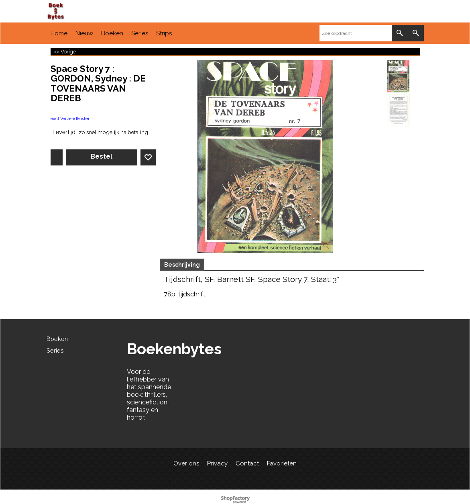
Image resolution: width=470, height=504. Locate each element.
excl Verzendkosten (71, 118)
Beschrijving (182, 264)
